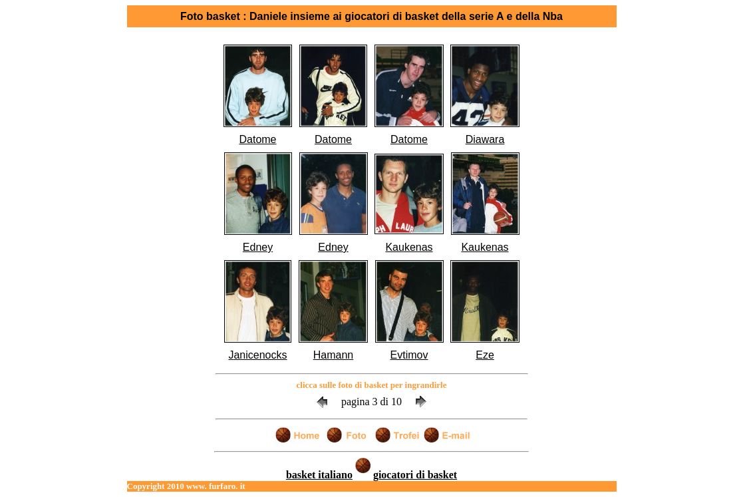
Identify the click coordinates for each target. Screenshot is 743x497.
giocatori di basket (415, 474)
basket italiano (319, 474)
